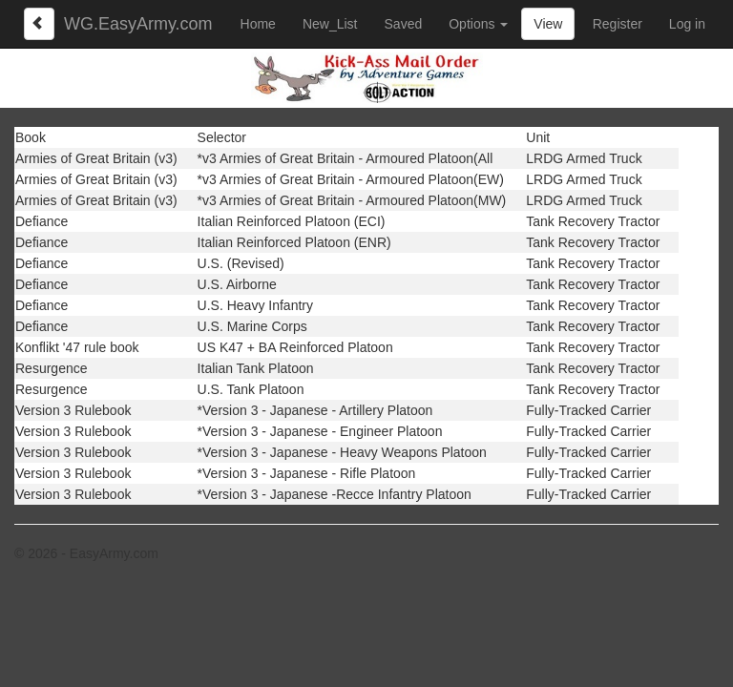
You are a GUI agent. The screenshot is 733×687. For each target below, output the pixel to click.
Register (617, 23)
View (548, 23)
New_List (330, 23)
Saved (404, 23)
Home (258, 23)
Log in (687, 23)
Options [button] (478, 23)
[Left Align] (39, 24)
